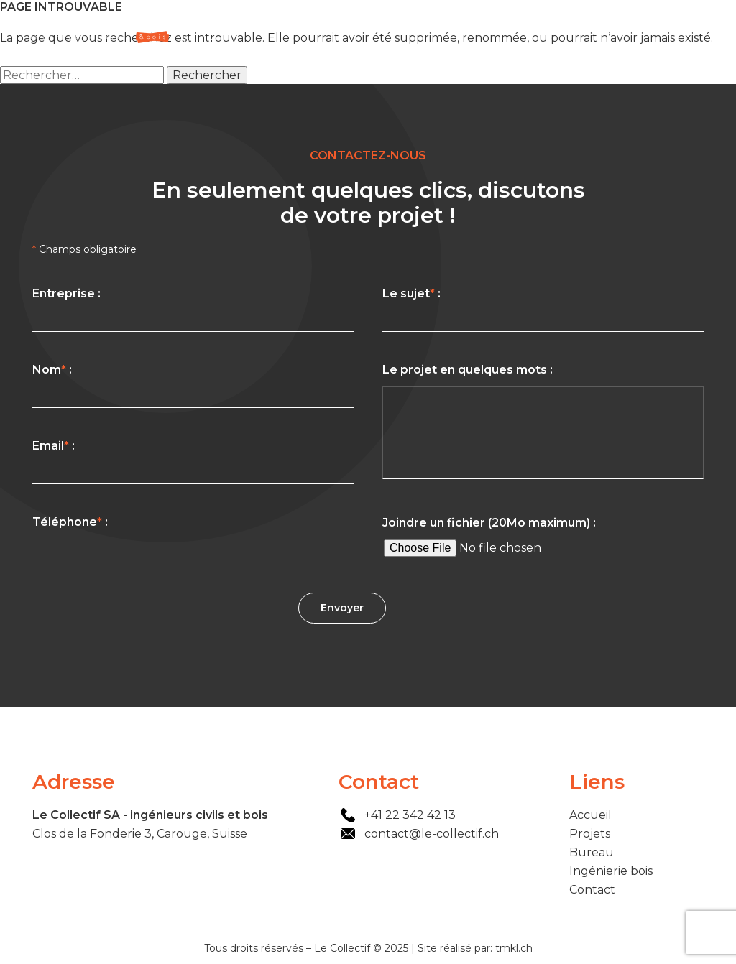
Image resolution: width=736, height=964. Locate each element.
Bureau (558, 28)
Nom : (193, 385)
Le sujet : (543, 309)
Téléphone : (193, 537)
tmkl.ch (514, 948)
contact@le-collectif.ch (431, 833)
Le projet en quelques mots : (543, 424)
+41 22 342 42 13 (410, 815)
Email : (193, 461)
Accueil (451, 28)
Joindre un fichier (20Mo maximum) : (543, 540)
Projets (505, 28)
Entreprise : (193, 309)
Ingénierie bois (631, 28)
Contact (705, 28)
